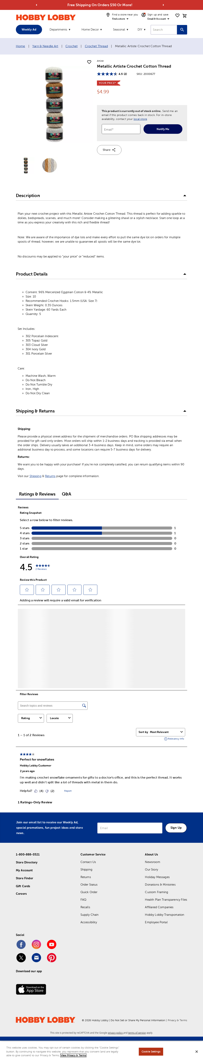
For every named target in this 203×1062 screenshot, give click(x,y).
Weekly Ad (29, 29)
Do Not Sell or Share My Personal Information (138, 1020)
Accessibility (88, 922)
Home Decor (90, 29)
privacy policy (115, 1032)
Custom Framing (156, 892)
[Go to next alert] (163, 5)
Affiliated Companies (159, 907)
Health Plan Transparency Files (166, 899)
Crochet (71, 46)
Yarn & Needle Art (45, 46)
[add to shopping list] (89, 62)
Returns (50, 476)
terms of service (137, 1032)
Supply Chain (89, 914)
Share (109, 150)
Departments (58, 29)
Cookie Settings (151, 1051)
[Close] (196, 1051)
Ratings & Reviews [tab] (37, 494)
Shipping (35, 476)
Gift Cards (23, 886)
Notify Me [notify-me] (163, 129)
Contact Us (88, 862)
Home (20, 46)
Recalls (85, 907)
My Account (24, 870)
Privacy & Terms (177, 1020)
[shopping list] (177, 15)
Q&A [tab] (66, 494)
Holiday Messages (157, 877)
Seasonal (119, 29)
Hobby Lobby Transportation (164, 914)
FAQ (83, 899)
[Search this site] (182, 29)
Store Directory (26, 862)
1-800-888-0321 (28, 854)
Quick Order (89, 892)
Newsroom (152, 862)
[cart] (184, 15)
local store (140, 119)
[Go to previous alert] (36, 5)
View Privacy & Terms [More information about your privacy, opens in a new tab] (73, 1055)
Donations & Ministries (160, 884)
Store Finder (24, 878)
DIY (140, 29)
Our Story (151, 869)
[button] (101, 196)
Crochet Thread (96, 46)
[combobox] (164, 29)
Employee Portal (156, 922)
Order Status (89, 884)
